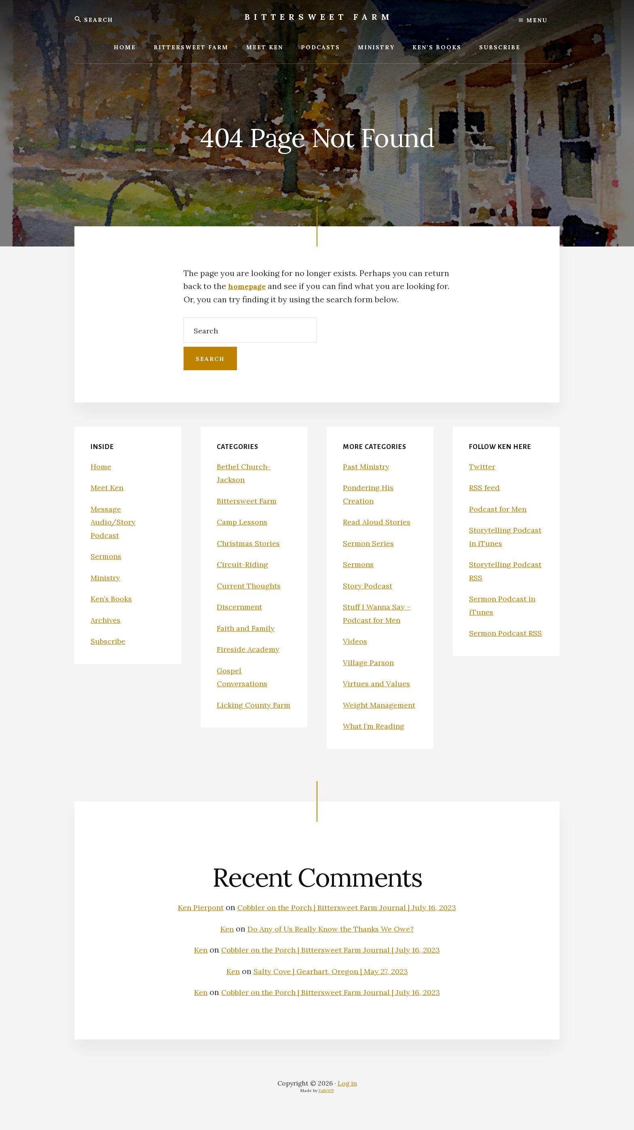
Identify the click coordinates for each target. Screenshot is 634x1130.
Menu (533, 20)
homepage (249, 286)
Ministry (107, 577)
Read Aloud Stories (379, 522)
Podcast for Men (500, 509)
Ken (220, 941)
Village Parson (370, 662)
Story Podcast (370, 585)
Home (102, 466)
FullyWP (326, 1103)
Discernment (241, 606)
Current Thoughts (251, 585)
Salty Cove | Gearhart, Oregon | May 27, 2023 (331, 984)
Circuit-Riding (244, 564)
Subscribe (109, 641)
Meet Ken (109, 487)
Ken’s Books (113, 598)
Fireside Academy (251, 649)
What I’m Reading (376, 739)
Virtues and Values (378, 683)
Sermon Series (371, 543)
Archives (107, 620)
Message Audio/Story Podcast (115, 522)
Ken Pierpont (192, 920)
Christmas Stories (251, 543)
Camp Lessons (244, 522)
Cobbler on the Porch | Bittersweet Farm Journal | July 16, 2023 (349, 920)
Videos (356, 641)
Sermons (108, 556)
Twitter (483, 466)
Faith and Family (248, 628)
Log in (347, 1096)
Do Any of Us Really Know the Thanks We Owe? (331, 941)
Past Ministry (368, 466)
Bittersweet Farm (319, 17)
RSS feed (485, 487)
